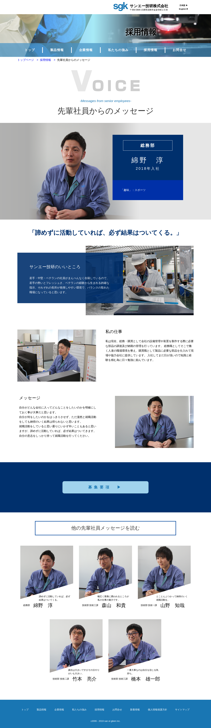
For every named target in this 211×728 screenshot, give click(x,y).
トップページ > (27, 59)
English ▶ (183, 9)
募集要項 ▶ (105, 487)
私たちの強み (118, 50)
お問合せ (179, 50)
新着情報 (135, 709)
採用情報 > (47, 59)
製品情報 (57, 50)
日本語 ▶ (184, 5)
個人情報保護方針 (157, 709)
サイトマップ (182, 709)
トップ (30, 50)
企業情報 (86, 50)
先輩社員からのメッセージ (73, 59)
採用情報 (150, 50)
